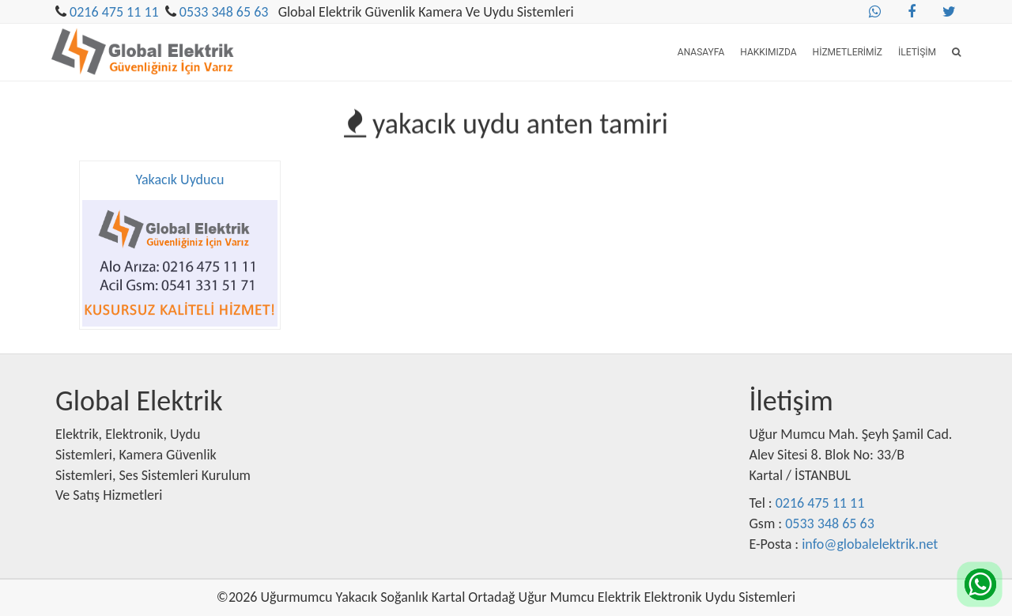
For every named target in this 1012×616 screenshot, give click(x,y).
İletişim (917, 52)
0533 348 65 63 (224, 12)
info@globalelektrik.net (870, 544)
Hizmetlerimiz (847, 52)
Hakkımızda (768, 52)
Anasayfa (701, 52)
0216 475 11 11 (114, 12)
